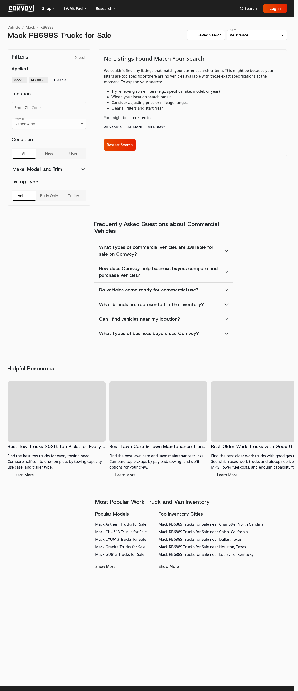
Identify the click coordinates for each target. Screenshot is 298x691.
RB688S (47, 27)
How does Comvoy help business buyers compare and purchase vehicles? (158, 271)
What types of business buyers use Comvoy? (149, 333)
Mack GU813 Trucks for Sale (119, 554)
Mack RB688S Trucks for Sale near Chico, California (203, 531)
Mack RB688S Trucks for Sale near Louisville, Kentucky (206, 554)
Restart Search (120, 144)
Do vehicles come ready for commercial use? (148, 290)
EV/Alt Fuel (73, 8)
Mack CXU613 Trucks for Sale (120, 539)
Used (73, 153)
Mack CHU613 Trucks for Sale (121, 531)
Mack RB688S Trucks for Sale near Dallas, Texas (200, 539)
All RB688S (157, 127)
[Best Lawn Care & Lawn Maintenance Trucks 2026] (158, 429)
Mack (30, 27)
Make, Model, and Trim (37, 169)
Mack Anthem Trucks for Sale (120, 524)
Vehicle (14, 27)
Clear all (61, 80)
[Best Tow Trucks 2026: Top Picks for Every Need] (57, 429)
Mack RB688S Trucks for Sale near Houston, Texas (202, 546)
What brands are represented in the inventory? (151, 304)
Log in (275, 8)
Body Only (49, 195)
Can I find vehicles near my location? (139, 319)
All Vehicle (113, 127)
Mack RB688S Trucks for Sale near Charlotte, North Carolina (211, 524)
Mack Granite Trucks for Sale (120, 546)
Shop (46, 8)
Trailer (73, 195)
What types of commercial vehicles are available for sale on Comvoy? (156, 250)
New (49, 153)
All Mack (134, 127)
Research (104, 8)
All (24, 153)
